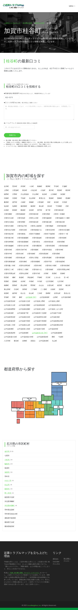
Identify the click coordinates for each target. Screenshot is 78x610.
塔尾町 (6, 281)
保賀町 (6, 293)
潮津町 (48, 186)
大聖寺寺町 (8, 250)
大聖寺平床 (48, 262)
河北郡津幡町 (9, 501)
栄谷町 (56, 202)
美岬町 (48, 293)
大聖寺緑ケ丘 (37, 270)
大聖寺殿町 (34, 250)
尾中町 (51, 190)
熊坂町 (51, 198)
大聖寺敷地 (21, 234)
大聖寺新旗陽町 (23, 238)
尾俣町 (59, 190)
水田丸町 (57, 293)
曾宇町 (39, 210)
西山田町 (24, 285)
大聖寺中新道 (47, 250)
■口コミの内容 (21, 103)
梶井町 (68, 190)
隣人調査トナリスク (67, 560)
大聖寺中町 (8, 254)
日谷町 (16, 289)
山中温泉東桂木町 (56, 325)
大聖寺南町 (49, 270)
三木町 (39, 293)
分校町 (52, 289)
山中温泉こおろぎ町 (55, 309)
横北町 (16, 341)
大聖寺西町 (56, 254)
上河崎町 (53, 194)
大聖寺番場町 (60, 258)
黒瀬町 (68, 198)
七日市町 (60, 281)
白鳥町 (6, 210)
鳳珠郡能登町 (9, 526)
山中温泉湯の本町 (26, 337)
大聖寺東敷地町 (9, 262)
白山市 (8, 485)
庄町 (67, 206)
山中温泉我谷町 (42, 337)
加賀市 (8, 472)
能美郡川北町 (9, 497)
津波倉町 (30, 277)
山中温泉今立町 (24, 301)
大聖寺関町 (61, 242)
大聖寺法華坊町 (24, 266)
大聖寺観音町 (62, 226)
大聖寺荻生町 (33, 222)
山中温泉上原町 (54, 301)
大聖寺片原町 (9, 226)
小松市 (8, 460)
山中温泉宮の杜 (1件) (39, 333)
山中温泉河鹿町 (24, 305)
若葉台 (33, 341)
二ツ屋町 (44, 289)
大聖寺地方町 (9, 234)
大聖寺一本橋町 (59, 214)
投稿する (12, 135)
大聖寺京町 (23, 230)
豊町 (53, 337)
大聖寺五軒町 (50, 230)
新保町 (14, 210)
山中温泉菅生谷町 (40, 317)
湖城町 (31, 202)
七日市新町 (50, 281)
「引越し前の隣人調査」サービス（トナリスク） (24, 573)
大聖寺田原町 (50, 246)
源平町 (14, 202)
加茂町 (62, 194)
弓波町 (60, 337)
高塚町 (62, 273)
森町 (20, 297)
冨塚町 (14, 281)
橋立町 (68, 285)
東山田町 (7, 289)
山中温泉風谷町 (39, 305)
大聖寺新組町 (37, 238)
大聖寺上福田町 (36, 226)
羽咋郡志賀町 (9, 510)
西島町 (14, 285)
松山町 (31, 293)
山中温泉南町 (24, 333)
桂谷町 (44, 194)
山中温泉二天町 (9, 325)
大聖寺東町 (23, 262)
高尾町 (54, 273)
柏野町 (6, 194)
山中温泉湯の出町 (10, 337)
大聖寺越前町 (47, 218)
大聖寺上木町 (33, 218)
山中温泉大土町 (9, 305)
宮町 (14, 297)
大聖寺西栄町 (43, 254)
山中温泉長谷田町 (40, 325)
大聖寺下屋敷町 (34, 234)
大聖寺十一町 (63, 234)
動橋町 (39, 186)
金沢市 (9, 451)
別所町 (61, 289)
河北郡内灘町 (11, 506)
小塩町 (43, 190)
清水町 (49, 206)
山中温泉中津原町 (40, 321)
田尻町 (6, 277)
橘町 (14, 277)
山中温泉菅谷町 (9, 317)
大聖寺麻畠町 (20, 214)
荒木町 (14, 186)
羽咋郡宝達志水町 (11, 514)
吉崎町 (24, 341)
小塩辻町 (34, 190)
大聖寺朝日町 (33, 214)
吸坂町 (23, 210)
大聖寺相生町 (59, 210)
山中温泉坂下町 (23, 313)
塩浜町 (6, 206)
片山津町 (35, 194)
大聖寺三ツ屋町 (23, 270)
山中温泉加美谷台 (54, 305)
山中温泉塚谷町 (9, 321)
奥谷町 (24, 190)
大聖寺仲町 (59, 250)
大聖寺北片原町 (9, 230)
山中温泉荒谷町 (9, 301)
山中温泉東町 (9, 329)
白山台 (41, 285)
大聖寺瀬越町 (9, 246)
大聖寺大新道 (9, 222)
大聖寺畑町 (8, 258)
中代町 (39, 281)
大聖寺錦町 (31, 254)
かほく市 (9, 481)
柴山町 (41, 206)
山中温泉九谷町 (39, 309)
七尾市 (7, 456)
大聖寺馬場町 (47, 258)
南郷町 (6, 285)
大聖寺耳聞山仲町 (63, 270)
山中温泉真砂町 (9, 333)
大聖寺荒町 (46, 214)
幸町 (48, 202)
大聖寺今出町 (9, 218)
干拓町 (23, 198)
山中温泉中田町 (24, 321)
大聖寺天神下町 (21, 250)
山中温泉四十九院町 (39, 313)
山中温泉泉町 (44, 341)
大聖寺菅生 (36, 242)
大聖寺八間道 (33, 258)
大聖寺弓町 (36, 273)
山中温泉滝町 (55, 317)
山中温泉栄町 (9, 313)
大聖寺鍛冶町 (47, 222)
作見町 (64, 202)
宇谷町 (56, 186)
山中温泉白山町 (24, 325)
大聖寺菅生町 (48, 242)
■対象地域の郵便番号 (27, 94)
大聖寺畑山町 (20, 258)
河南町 (6, 198)
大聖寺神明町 (9, 242)
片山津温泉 (25, 194)
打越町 (64, 186)
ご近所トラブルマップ (12, 23)
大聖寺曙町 (8, 214)
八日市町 (7, 341)
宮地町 (6, 297)
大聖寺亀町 (49, 226)
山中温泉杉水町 (24, 317)
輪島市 (9, 464)
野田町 (33, 285)
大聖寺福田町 (60, 262)
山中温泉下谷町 (55, 313)
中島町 (31, 281)
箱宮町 (59, 285)
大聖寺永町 (20, 254)
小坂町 (23, 202)
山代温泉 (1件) (31, 297)
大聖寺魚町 (21, 218)
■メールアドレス (20, 123)
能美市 (8, 489)
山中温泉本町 (53, 329)
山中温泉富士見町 (23, 329)
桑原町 (6, 202)
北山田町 (32, 198)
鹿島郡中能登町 (10, 518)
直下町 (48, 210)
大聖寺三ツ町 (9, 270)
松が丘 (23, 293)
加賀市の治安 (39, 23)
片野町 (14, 194)
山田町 (55, 297)
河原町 (14, 198)
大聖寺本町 (38, 266)
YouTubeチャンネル (56, 563)
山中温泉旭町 (66, 297)
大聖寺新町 (62, 238)
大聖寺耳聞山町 (9, 273)
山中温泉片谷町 (39, 329)
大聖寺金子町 (22, 226)
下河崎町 (59, 206)
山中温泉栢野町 (9, 309)
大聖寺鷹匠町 (37, 246)
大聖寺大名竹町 (23, 246)
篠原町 (33, 206)
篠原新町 (24, 206)
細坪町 (14, 293)
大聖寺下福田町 (49, 234)
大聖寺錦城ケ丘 (36, 230)
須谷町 (31, 210)
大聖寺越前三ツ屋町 (62, 218)
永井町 (23, 281)
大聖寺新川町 (9, 238)
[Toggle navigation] (72, 6)
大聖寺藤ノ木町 (9, 266)
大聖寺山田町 (24, 273)
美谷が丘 (67, 293)
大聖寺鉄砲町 (63, 246)
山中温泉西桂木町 (56, 321)
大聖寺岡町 (21, 222)
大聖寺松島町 (65, 266)
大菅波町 (15, 190)
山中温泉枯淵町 (24, 309)
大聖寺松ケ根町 (51, 266)
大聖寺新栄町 (50, 238)
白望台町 (50, 285)
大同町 (46, 273)
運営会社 (55, 559)
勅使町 (21, 277)
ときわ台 (57, 277)
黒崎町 (59, 198)
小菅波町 (40, 202)
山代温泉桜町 (44, 297)
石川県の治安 (27, 23)
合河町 (6, 186)
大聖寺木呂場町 (64, 230)
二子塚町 (34, 289)
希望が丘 (42, 198)
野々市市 (9, 493)
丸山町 (54, 341)
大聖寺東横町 (35, 262)
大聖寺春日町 (60, 222)
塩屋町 (14, 206)
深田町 (24, 289)
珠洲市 (7, 468)
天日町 (48, 277)
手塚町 (39, 277)
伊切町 (23, 186)
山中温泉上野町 (39, 301)
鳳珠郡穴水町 (9, 522)
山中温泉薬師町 (56, 333)
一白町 (31, 186)
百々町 (66, 277)
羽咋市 (7, 476)
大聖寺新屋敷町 (23, 242)
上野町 (6, 190)
